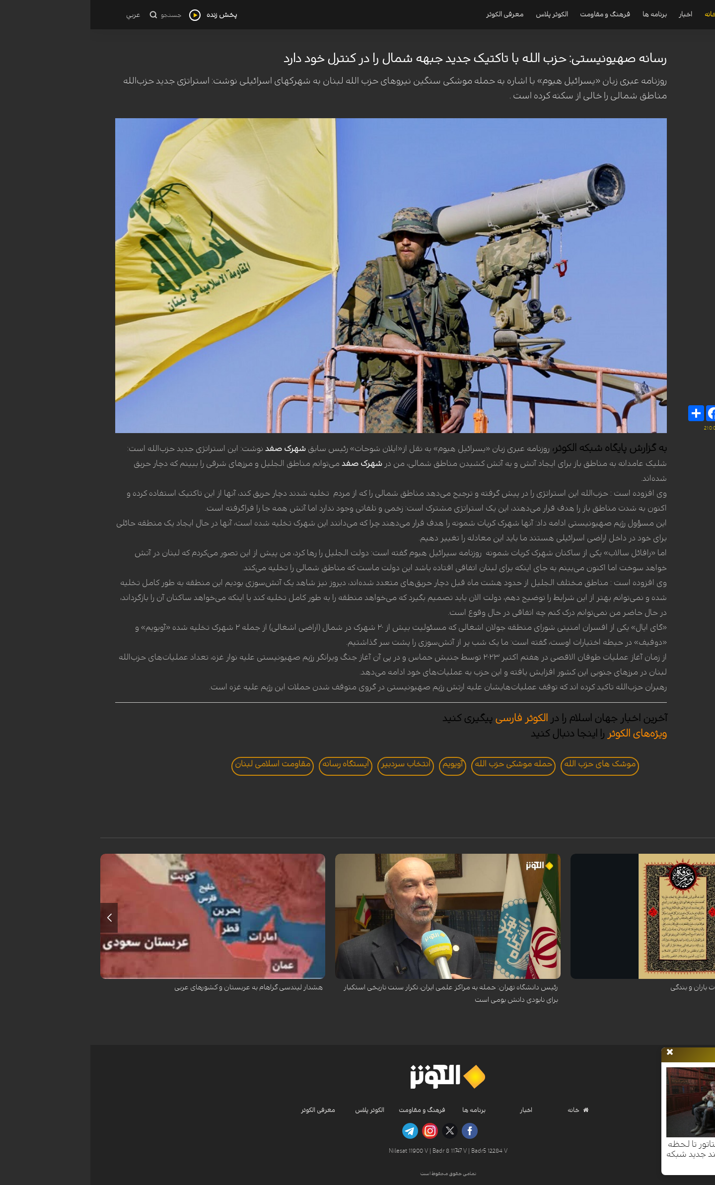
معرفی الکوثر (414, 14)
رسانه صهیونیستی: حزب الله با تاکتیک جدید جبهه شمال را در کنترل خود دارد (384, 59)
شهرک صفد (195, 448)
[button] (696, 918)
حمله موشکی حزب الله (423, 764)
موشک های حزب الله (509, 764)
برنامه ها (564, 14)
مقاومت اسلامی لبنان (182, 764)
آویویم (362, 764)
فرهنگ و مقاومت (515, 14)
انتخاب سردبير (315, 764)
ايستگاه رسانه (255, 764)
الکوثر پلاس (461, 14)
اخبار (595, 14)
